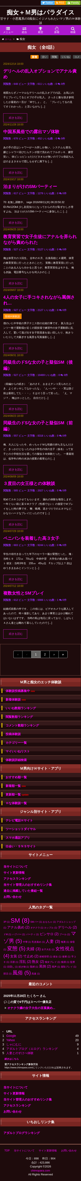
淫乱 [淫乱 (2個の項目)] (25, 961)
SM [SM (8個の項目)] (20, 920)
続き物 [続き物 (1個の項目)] (24, 966)
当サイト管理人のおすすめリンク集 (27, 884)
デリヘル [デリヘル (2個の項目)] (67, 927)
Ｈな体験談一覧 (16, 803)
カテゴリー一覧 (16, 742)
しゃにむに (13, 1044)
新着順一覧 (16, 786)
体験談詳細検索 (16, 759)
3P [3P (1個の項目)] (6, 921)
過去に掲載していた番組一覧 (23, 890)
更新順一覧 (17, 794)
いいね (66, 56)
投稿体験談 (13, 734)
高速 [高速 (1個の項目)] (36, 973)
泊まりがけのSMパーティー (30, 186)
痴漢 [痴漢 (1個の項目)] (65, 962)
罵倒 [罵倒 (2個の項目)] (45, 966)
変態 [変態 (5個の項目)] (16, 948)
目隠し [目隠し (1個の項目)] (12, 966)
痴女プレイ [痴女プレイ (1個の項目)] (52, 962)
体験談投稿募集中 (20, 691)
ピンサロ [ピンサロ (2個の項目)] (49, 934)
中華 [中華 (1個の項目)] (27, 942)
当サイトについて (15, 866)
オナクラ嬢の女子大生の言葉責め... (31, 1008)
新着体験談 (16, 699)
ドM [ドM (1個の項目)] (7, 934)
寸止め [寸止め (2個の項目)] (31, 956)
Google (11, 1035)
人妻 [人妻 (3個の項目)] (53, 941)
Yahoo (10, 1040)
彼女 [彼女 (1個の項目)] (57, 956)
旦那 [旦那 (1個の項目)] (14, 962)
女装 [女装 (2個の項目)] (16, 956)
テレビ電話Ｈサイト (19, 820)
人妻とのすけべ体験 (19, 1053)
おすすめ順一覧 (16, 777)
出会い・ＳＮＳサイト (21, 846)
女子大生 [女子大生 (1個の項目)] (47, 949)
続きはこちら (12, 1059)
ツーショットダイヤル (21, 828)
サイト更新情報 (14, 872)
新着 (34, 56)
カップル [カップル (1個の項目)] (50, 927)
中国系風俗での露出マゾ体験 (31, 131)
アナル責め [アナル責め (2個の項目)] (18, 927)
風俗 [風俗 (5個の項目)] (22, 973)
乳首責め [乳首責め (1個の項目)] (38, 942)
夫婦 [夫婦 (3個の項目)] (33, 949)
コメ (76, 56)
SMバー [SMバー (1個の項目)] (36, 921)
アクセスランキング (17, 878)
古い (44, 56)
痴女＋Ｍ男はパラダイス (41, 12)
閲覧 (54, 56)
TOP (7, 1150)
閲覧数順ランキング (19, 716)
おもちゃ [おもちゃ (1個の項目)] (49, 921)
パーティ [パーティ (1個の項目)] (32, 934)
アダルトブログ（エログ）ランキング (32, 1048)
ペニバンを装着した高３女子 (31, 538)
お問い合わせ (12, 896)
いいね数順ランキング (21, 708)
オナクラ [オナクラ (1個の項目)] (36, 927)
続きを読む (16, 117)
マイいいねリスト (18, 751)
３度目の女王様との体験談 (29, 483)
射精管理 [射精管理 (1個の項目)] (45, 956)
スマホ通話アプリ (18, 837)
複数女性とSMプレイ (23, 593)
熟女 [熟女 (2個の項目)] (38, 961)
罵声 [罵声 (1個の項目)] (56, 966)
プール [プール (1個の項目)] (64, 934)
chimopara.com (40, 1170)
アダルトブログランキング (21, 1133)
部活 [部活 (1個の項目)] (7, 973)
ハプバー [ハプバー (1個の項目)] (18, 934)
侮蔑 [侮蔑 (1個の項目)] (65, 942)
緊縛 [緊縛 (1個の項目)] (34, 966)
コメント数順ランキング (22, 725)
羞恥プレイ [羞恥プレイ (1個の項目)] (68, 966)
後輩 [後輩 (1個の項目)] (66, 956)
